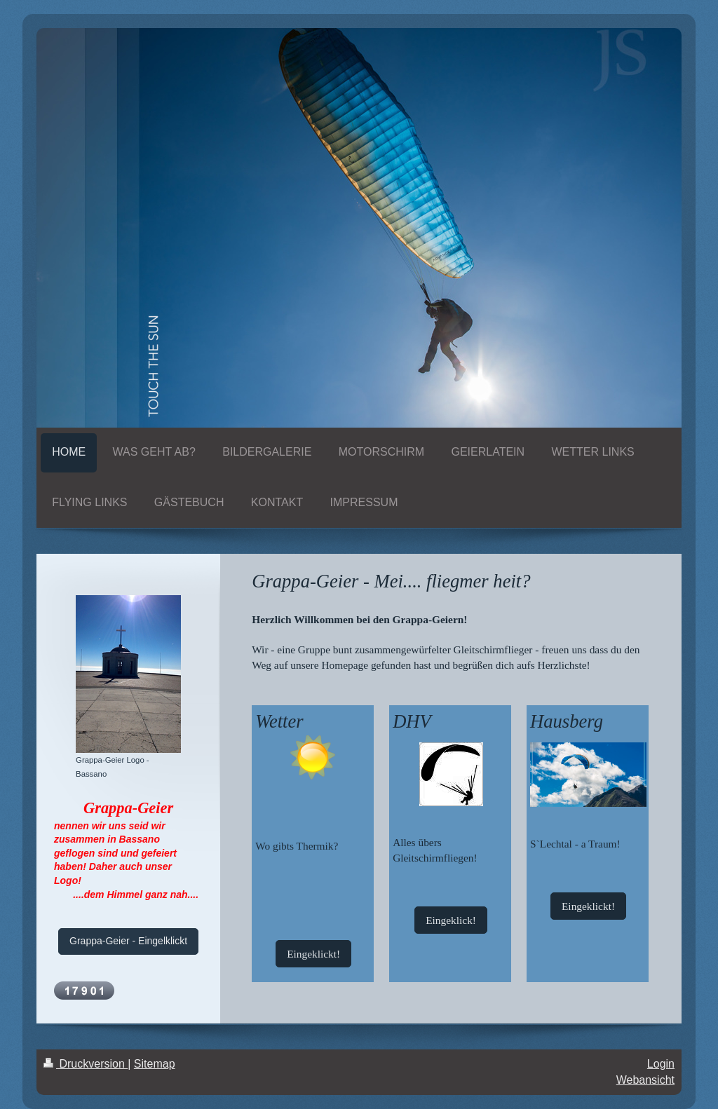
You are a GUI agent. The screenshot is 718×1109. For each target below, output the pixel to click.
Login (661, 1064)
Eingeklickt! (313, 954)
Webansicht (645, 1080)
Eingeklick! (451, 920)
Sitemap (154, 1064)
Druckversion (85, 1064)
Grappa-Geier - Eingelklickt (128, 940)
